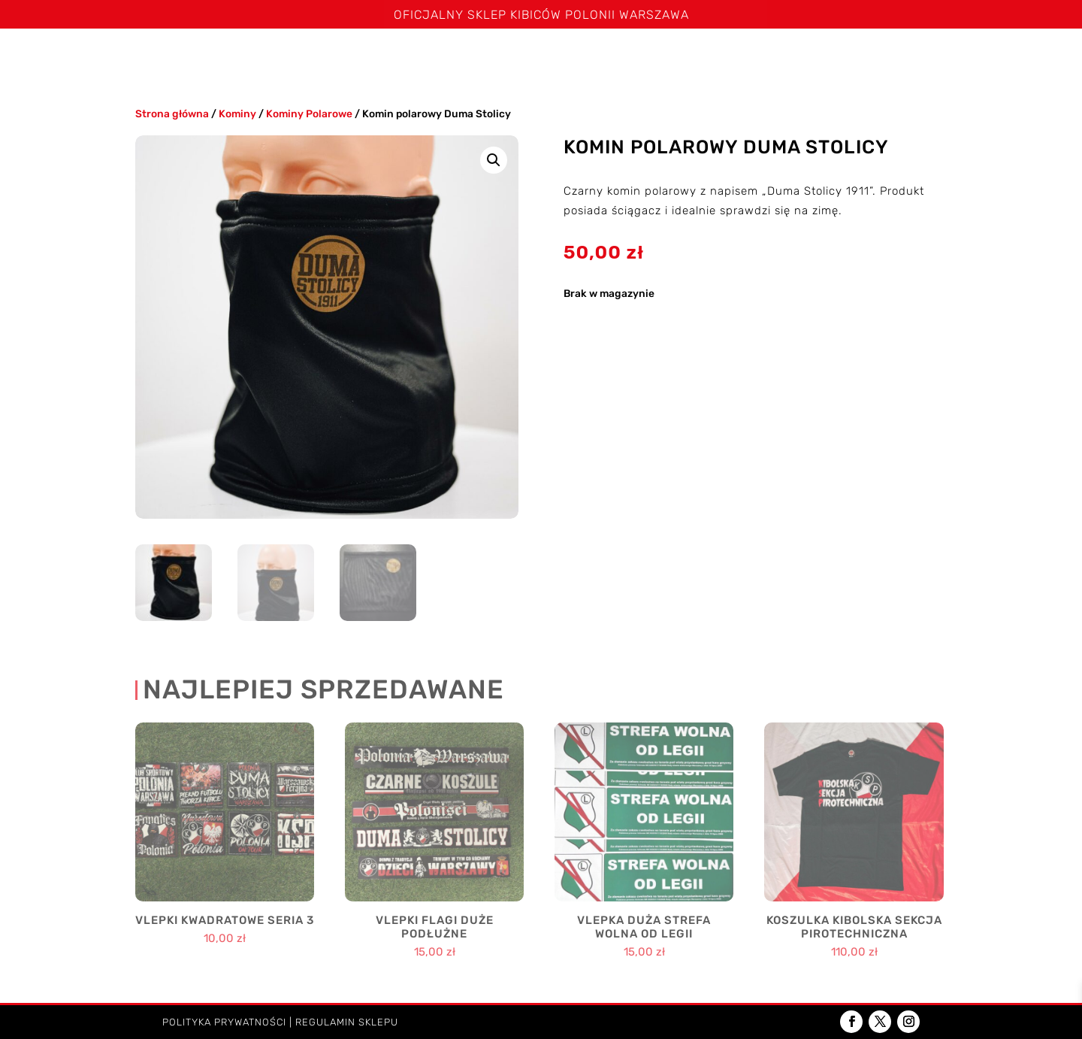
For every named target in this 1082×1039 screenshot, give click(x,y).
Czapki (580, 59)
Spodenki (415, 59)
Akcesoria (822, 59)
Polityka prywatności (224, 1022)
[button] (493, 160)
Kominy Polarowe (309, 114)
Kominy (653, 59)
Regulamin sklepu (346, 1022)
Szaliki (252, 59)
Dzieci (902, 59)
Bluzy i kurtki (501, 59)
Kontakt (976, 59)
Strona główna (111, 59)
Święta (194, 59)
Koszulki (330, 59)
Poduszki (733, 59)
